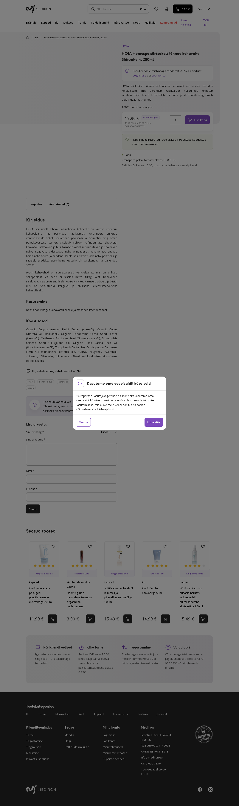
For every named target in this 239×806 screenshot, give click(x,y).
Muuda (83, 422)
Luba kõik (153, 422)
